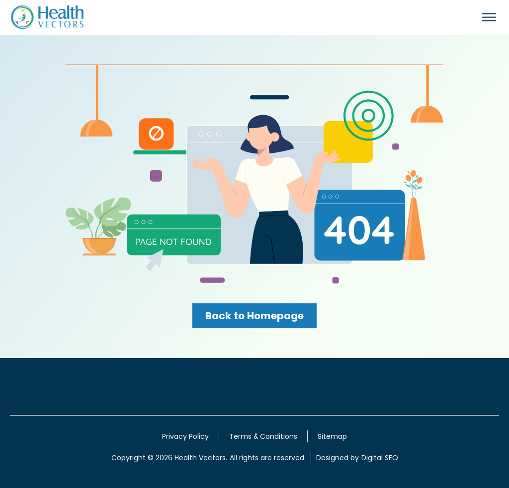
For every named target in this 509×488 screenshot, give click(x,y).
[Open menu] (489, 17)
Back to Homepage (254, 316)
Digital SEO (379, 458)
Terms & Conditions (263, 436)
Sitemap (332, 436)
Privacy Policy (185, 436)
